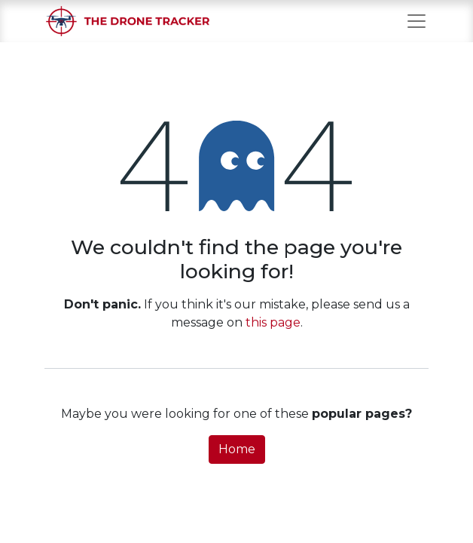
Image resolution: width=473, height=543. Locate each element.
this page (273, 322)
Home (236, 449)
